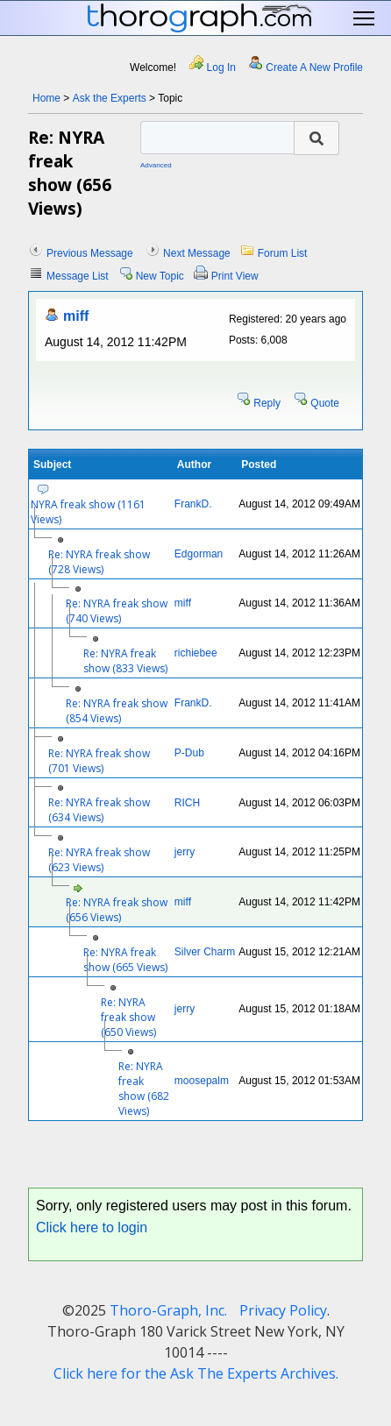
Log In (221, 67)
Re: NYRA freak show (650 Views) (128, 1017)
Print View (235, 276)
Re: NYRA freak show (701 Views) (99, 761)
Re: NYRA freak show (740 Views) (116, 611)
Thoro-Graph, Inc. (168, 1310)
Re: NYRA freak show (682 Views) (143, 1088)
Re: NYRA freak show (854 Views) (116, 711)
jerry (184, 852)
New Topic (160, 276)
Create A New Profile (314, 67)
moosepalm (201, 1081)
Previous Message (89, 253)
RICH (187, 803)
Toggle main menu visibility (365, 19)
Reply (267, 403)
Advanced (156, 165)
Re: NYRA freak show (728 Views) (99, 562)
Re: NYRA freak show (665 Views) (125, 960)
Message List (77, 276)
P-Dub (189, 753)
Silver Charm (204, 952)
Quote (324, 403)
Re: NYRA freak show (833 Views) (125, 661)
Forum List (283, 253)
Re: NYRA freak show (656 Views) (116, 910)
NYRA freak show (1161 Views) (88, 512)
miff (76, 316)
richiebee (195, 653)
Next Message (197, 253)
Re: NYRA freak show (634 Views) (99, 810)
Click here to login (91, 1227)
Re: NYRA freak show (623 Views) (99, 860)
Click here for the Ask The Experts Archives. (195, 1373)
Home (46, 98)
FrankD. (193, 504)
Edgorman (198, 554)
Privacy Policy (283, 1310)
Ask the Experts (109, 98)
